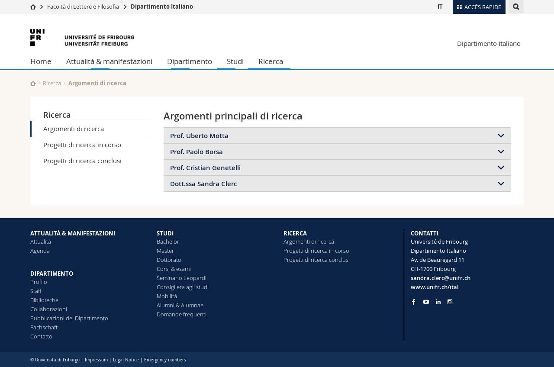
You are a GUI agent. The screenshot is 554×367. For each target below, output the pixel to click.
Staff (36, 291)
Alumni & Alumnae (180, 305)
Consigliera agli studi (183, 287)
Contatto (41, 336)
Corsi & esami (174, 269)
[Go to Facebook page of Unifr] (413, 302)
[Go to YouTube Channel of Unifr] (426, 302)
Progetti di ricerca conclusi (82, 160)
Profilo (38, 282)
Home (41, 61)
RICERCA (295, 233)
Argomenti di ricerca (73, 128)
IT (440, 6)
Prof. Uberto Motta (199, 135)
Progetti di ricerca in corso (82, 144)
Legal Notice (126, 360)
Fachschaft (44, 327)
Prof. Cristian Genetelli (205, 167)
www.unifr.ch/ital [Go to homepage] (435, 287)
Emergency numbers (165, 360)
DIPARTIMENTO (51, 273)
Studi (235, 61)
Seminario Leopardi (181, 278)
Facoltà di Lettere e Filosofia (83, 6)
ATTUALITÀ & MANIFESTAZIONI (72, 233)
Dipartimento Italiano (162, 6)
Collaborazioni (48, 309)
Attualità (40, 241)
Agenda (40, 250)
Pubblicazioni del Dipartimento (69, 318)
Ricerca (270, 61)
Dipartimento (189, 61)
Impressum (96, 360)
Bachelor (168, 241)
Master (165, 250)
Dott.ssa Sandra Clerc (203, 183)
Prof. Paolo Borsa (196, 151)
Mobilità (167, 296)
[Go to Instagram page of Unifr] (450, 302)
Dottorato (169, 260)
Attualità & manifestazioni (109, 61)
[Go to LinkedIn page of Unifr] (438, 302)
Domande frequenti (181, 314)
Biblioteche (44, 300)
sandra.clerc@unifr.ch (440, 278)
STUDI (165, 233)
